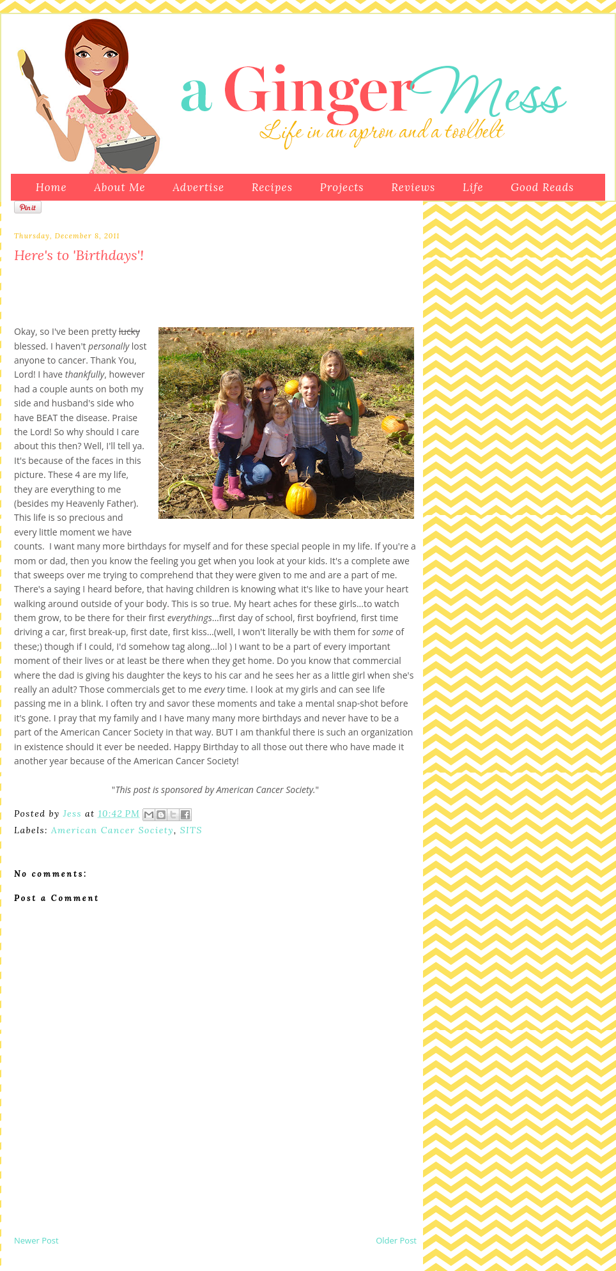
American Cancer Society (112, 830)
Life (473, 187)
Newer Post (36, 1240)
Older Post (396, 1240)
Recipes (272, 187)
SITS (191, 830)
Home (51, 187)
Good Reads (542, 187)
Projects (342, 187)
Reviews (413, 187)
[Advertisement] (163, 1204)
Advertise (198, 187)
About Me (119, 187)
